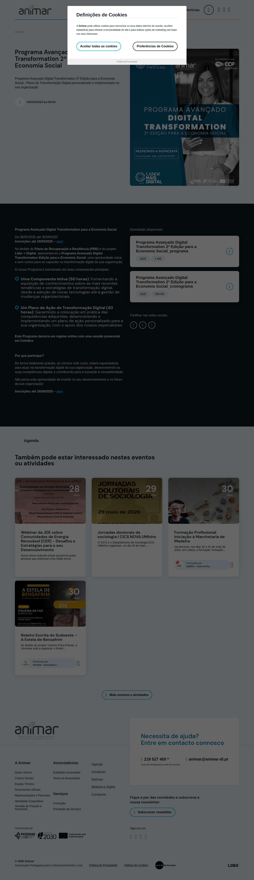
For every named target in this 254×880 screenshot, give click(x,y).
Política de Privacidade (127, 62)
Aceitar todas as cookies (99, 46)
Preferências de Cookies (155, 46)
